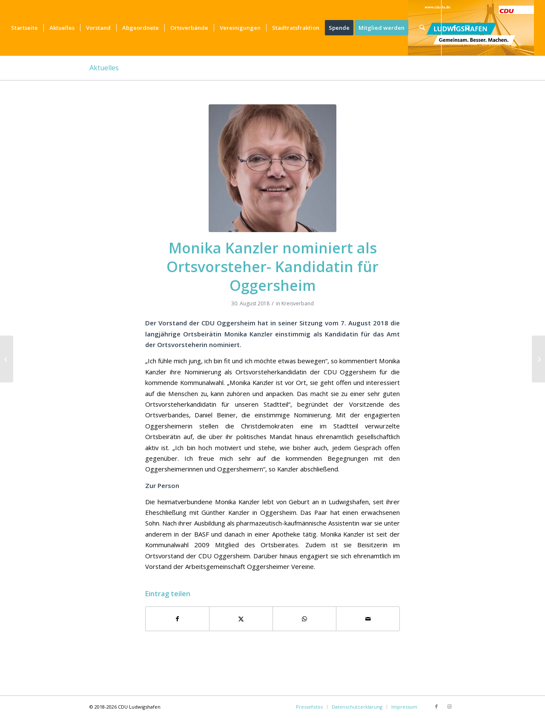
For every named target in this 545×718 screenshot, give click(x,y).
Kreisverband (297, 303)
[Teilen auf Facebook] (177, 619)
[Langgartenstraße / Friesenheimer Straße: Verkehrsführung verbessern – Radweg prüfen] (538, 359)
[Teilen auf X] (240, 619)
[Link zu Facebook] (454, 27)
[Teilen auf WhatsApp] (304, 619)
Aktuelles (104, 67)
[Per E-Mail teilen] (367, 619)
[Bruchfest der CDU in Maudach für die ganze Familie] (6, 359)
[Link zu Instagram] (467, 27)
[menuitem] (24, 27)
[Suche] (422, 27)
